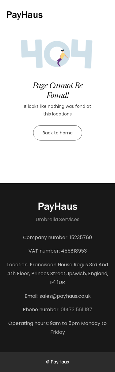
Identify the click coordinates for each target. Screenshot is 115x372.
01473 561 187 (76, 309)
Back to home (58, 133)
